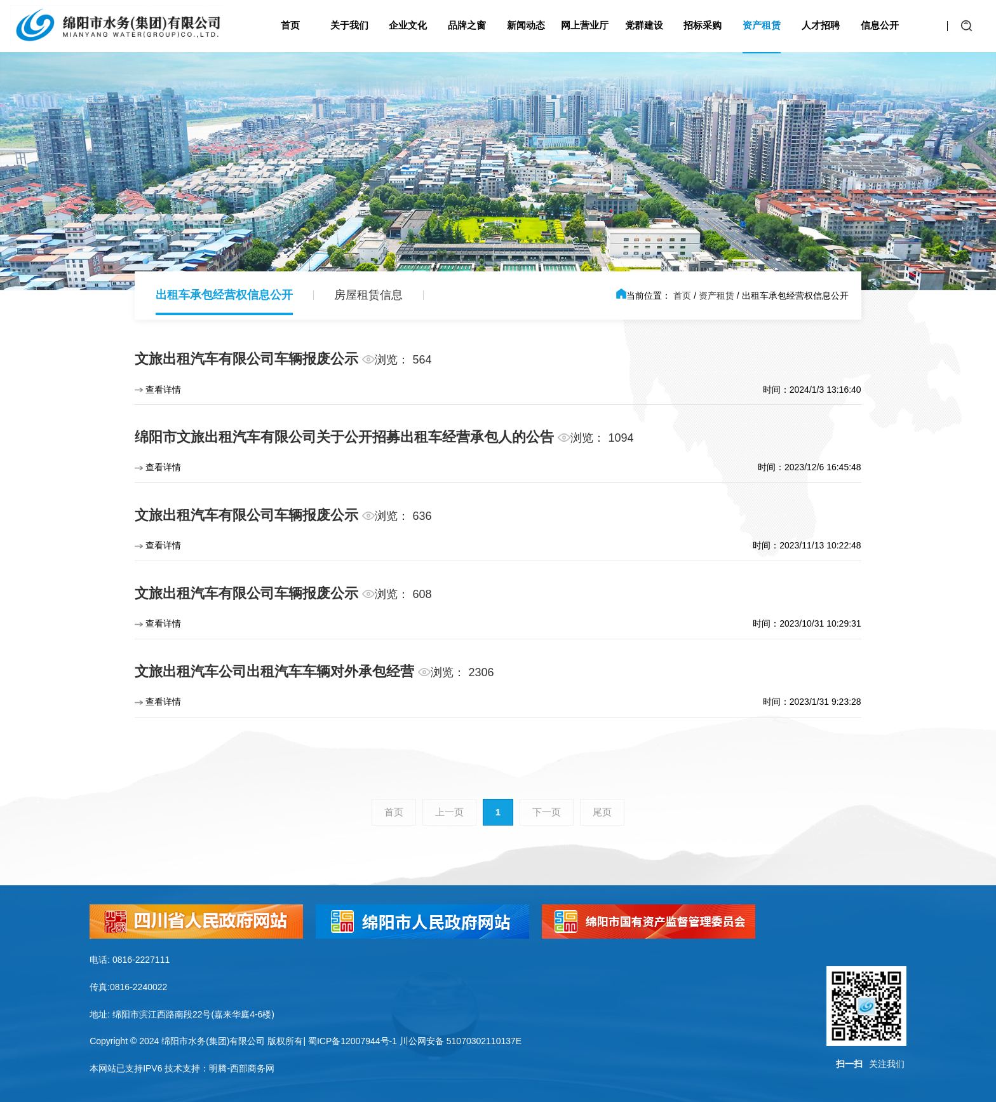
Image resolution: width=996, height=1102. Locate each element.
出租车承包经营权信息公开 (224, 295)
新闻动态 (526, 25)
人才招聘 (821, 25)
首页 (290, 25)
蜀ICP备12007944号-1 (352, 1041)
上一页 (449, 811)
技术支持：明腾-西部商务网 (219, 1068)
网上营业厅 (585, 25)
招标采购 (702, 25)
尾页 (602, 811)
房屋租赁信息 (368, 295)
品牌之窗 (467, 25)
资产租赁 (762, 25)
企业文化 (408, 25)
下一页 (546, 811)
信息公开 (880, 25)
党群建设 (644, 25)
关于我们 (349, 25)
